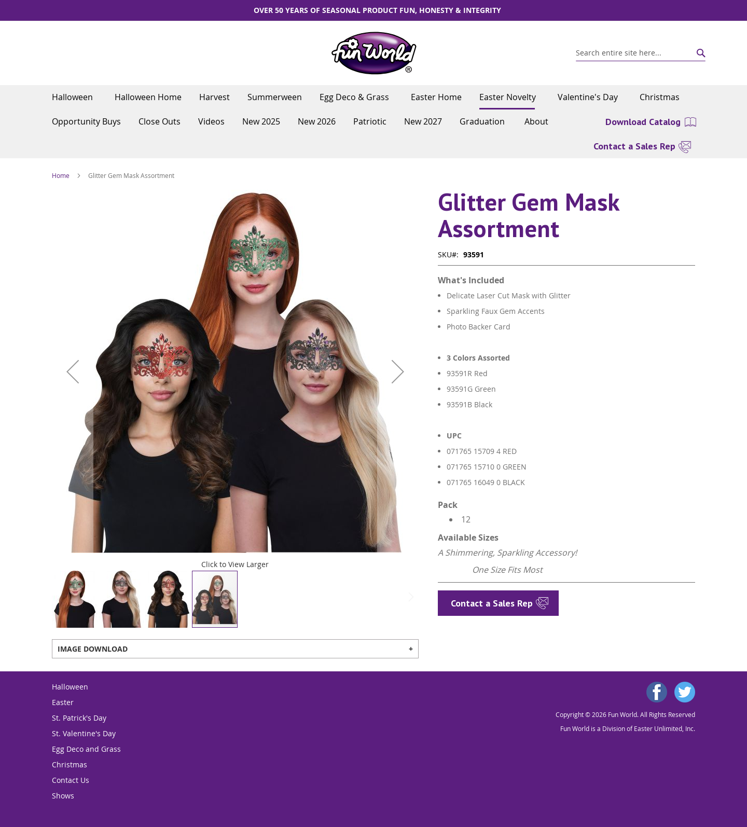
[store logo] (374, 53)
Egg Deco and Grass (86, 749)
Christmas (69, 764)
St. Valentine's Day (84, 733)
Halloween (70, 687)
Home (61, 175)
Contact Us (70, 780)
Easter (63, 702)
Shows (63, 796)
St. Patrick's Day (79, 718)
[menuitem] (74, 97)
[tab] (235, 649)
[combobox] (641, 53)
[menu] (374, 109)
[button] (72, 371)
